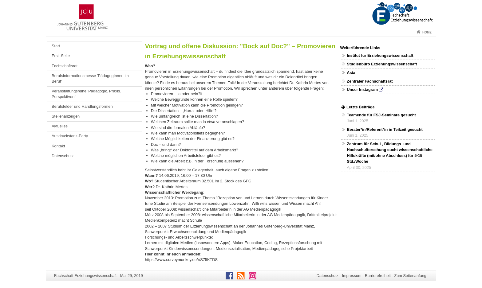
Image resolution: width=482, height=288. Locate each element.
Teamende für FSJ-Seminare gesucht (381, 115)
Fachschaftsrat (64, 66)
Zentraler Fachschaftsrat (370, 81)
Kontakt (58, 146)
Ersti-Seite (61, 55)
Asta (351, 72)
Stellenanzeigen (66, 116)
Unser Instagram (362, 89)
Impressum (351, 275)
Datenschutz (62, 156)
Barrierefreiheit (378, 275)
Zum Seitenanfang (410, 275)
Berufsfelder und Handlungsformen (82, 106)
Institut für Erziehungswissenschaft (380, 55)
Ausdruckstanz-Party (70, 136)
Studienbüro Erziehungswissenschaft (382, 64)
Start (56, 46)
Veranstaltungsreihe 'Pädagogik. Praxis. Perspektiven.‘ (86, 94)
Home (427, 32)
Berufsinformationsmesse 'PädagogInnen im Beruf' (90, 78)
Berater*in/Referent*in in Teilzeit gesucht (385, 129)
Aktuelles (60, 126)
